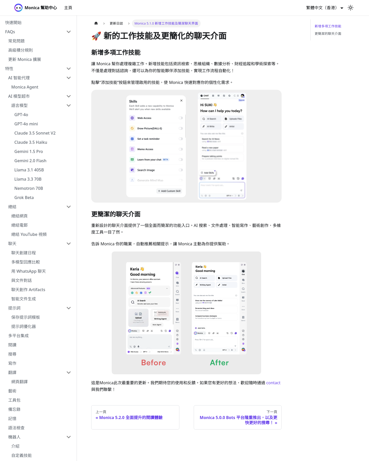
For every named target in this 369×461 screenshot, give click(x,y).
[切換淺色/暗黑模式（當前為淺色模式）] (350, 8)
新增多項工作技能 (328, 26)
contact (273, 383)
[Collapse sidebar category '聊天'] (68, 243)
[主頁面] (96, 23)
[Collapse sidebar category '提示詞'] (68, 308)
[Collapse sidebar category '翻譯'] (68, 372)
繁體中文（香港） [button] (322, 7)
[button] (38, 32)
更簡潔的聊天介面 (328, 33)
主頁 (68, 7)
